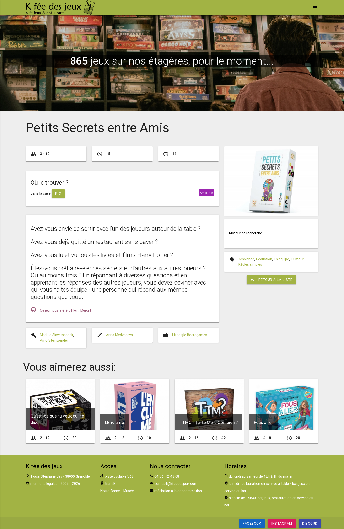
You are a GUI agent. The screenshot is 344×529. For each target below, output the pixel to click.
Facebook (252, 523)
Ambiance (246, 259)
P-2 (58, 193)
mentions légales (43, 483)
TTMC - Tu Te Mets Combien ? (208, 422)
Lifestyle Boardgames (189, 335)
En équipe (281, 259)
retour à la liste (271, 279)
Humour (297, 259)
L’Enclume (114, 422)
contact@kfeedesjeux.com (175, 483)
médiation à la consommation (178, 490)
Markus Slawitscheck (56, 335)
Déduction (264, 259)
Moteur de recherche (245, 233)
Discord (309, 523)
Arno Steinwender (54, 340)
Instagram (281, 523)
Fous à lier (263, 422)
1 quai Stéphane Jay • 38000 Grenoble (60, 476)
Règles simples (250, 264)
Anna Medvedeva (119, 335)
